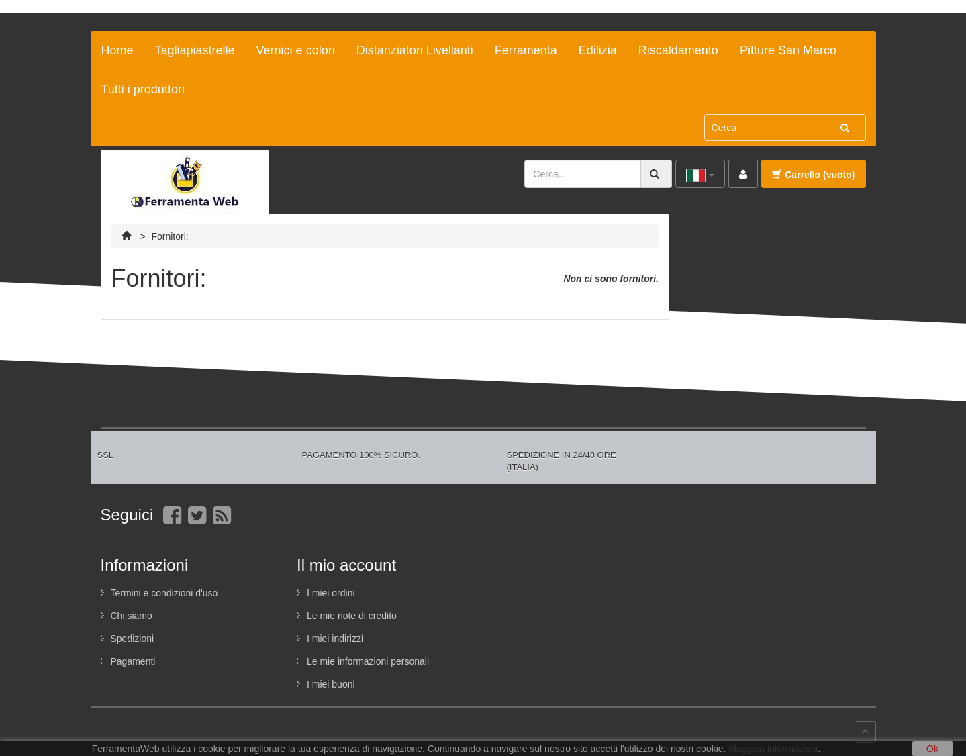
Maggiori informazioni (773, 748)
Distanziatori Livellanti (414, 50)
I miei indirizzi (335, 638)
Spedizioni (132, 638)
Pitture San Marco (788, 50)
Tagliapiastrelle (195, 50)
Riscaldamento (678, 50)
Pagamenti (133, 661)
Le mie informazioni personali (368, 661)
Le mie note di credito (352, 615)
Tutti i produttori (143, 89)
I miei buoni (331, 684)
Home (117, 50)
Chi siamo (131, 615)
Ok (932, 748)
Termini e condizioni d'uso (164, 592)
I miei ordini (331, 592)
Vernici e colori (295, 50)
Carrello (813, 174)
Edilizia (598, 50)
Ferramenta (526, 50)
